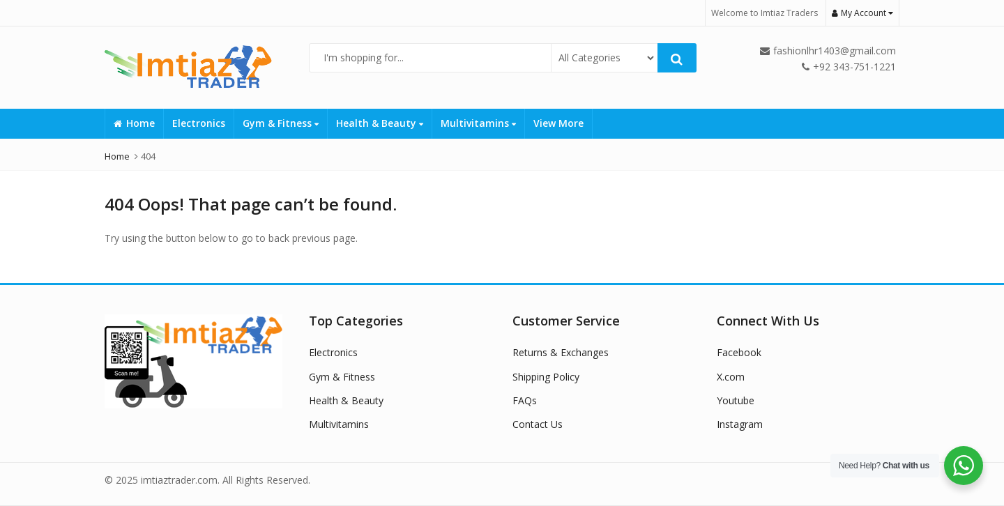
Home (134, 123)
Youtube (735, 400)
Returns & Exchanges (560, 352)
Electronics (198, 123)
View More (558, 123)
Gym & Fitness (281, 123)
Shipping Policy (545, 376)
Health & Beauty (379, 123)
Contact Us (537, 424)
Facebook (739, 352)
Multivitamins (478, 123)
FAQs (524, 400)
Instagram (740, 424)
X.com (731, 376)
